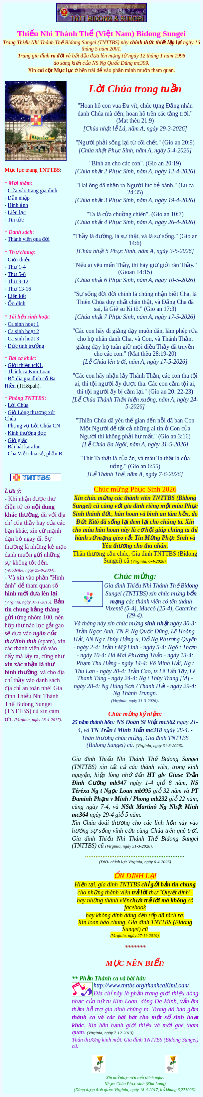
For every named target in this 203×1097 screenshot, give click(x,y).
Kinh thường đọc (27, 433)
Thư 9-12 (18, 281)
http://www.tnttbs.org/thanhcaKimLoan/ (141, 985)
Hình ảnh (18, 205)
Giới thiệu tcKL (25, 365)
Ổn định (16, 303)
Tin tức (16, 220)
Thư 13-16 (19, 289)
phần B (54, 453)
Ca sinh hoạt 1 (23, 324)
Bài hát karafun (24, 446)
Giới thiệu (19, 259)
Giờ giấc (17, 440)
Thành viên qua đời (29, 239)
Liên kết (17, 296)
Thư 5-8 (17, 274)
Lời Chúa (18, 405)
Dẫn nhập (19, 198)
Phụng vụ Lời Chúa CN (34, 425)
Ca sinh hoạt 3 (23, 338)
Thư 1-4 (17, 267)
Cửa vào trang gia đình (32, 190)
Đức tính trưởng (26, 346)
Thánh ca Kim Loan (29, 371)
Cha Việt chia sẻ (26, 453)
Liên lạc (17, 212)
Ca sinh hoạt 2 (23, 331)
